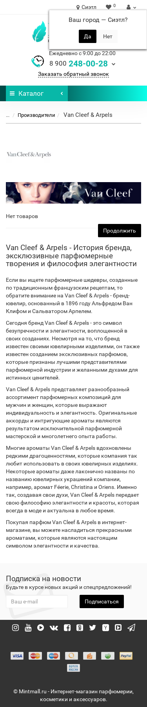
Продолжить (119, 230)
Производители (32, 115)
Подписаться (102, 601)
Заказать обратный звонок (73, 74)
